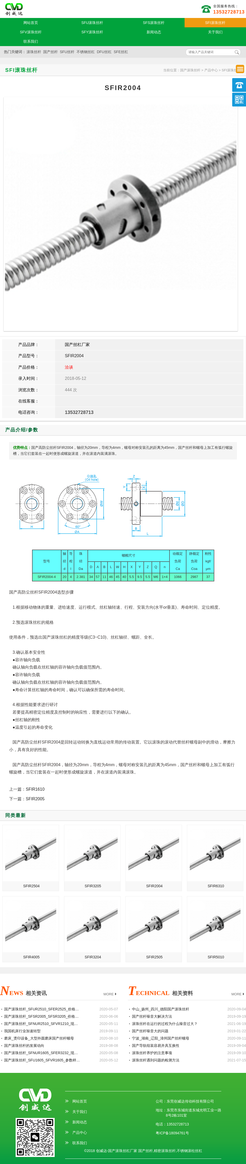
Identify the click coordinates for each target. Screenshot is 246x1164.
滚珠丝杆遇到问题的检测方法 (155, 1060)
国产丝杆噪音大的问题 (150, 1031)
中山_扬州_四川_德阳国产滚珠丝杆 (160, 1009)
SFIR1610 (35, 789)
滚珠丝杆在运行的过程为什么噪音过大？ (165, 1024)
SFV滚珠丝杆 (31, 32)
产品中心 (211, 70)
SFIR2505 (154, 957)
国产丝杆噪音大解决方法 (152, 1016)
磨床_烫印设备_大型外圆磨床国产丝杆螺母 (39, 1038)
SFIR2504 (31, 886)
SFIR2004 (74, 356)
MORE (111, 994)
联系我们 (30, 41)
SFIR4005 (31, 957)
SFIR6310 (216, 886)
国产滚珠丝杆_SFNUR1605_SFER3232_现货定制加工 (42, 1053)
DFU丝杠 (104, 52)
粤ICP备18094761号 (172, 1133)
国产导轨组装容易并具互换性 (155, 1045)
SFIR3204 (93, 957)
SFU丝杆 (67, 52)
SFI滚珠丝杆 (215, 23)
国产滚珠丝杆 (190, 70)
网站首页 (30, 23)
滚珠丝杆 (34, 52)
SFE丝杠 (121, 52)
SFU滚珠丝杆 (92, 23)
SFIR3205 (93, 886)
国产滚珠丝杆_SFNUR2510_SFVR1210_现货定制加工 (42, 1024)
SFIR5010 (216, 957)
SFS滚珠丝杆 (154, 23)
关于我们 (215, 32)
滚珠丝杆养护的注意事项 (152, 1053)
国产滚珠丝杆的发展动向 (24, 1045)
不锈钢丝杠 (86, 52)
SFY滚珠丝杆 (92, 32)
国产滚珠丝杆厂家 (14, 9)
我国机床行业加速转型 (22, 1031)
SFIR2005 (35, 799)
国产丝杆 (50, 52)
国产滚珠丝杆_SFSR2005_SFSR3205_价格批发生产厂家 (42, 1016)
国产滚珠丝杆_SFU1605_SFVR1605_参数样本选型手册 (42, 1060)
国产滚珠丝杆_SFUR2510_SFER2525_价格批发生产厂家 (42, 1009)
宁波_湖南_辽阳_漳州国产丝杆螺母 (160, 1038)
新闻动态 (154, 32)
